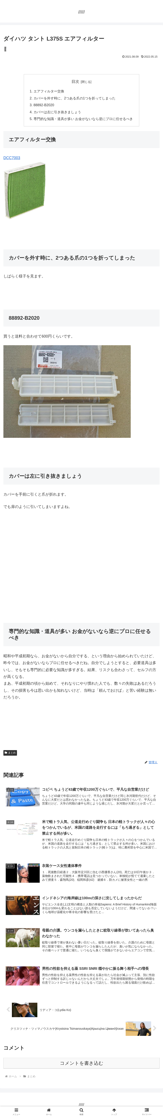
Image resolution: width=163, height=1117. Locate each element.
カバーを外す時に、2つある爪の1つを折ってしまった (74, 98)
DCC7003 (11, 158)
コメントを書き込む (81, 1063)
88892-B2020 (44, 105)
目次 (75, 81)
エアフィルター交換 (49, 91)
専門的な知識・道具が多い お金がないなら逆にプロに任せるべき (83, 119)
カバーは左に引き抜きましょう (57, 112)
